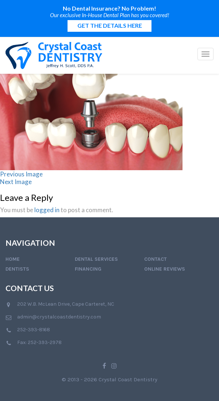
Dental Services (96, 259)
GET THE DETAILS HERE (109, 25)
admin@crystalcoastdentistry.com (59, 317)
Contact (155, 259)
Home (12, 259)
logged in (46, 210)
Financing (88, 269)
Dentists (17, 269)
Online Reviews (164, 269)
